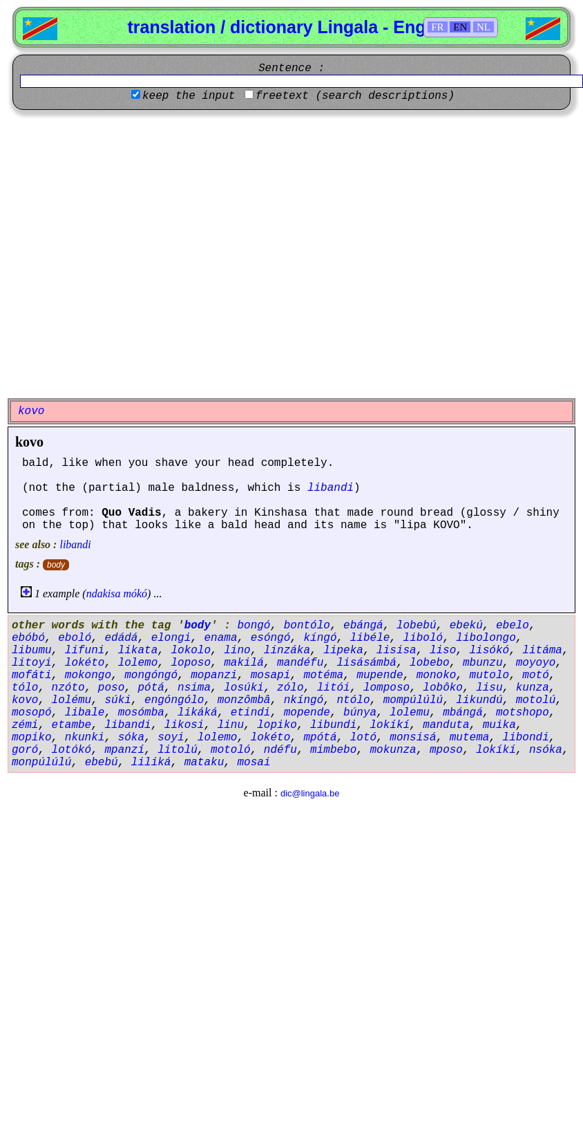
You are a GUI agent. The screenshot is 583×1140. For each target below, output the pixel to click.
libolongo (485, 638)
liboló (423, 638)
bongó (253, 625)
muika (499, 725)
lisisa (396, 650)
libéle (370, 638)
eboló (74, 638)
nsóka (545, 750)
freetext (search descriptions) (355, 96)
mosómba (141, 713)
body (56, 565)
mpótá (319, 737)
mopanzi (214, 675)
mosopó (32, 713)
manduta (446, 725)
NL (483, 26)
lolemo (138, 663)
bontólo (307, 625)
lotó (363, 737)
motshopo (522, 713)
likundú (479, 700)
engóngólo (174, 700)
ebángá (363, 625)
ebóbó (28, 638)
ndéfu (280, 750)
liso (443, 650)
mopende (307, 713)
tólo (25, 688)
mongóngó (151, 675)
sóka (131, 737)
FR (437, 26)
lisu (489, 688)
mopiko (32, 737)
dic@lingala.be (309, 793)
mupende (379, 675)
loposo (191, 663)
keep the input (188, 96)
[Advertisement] (133, 254)
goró (25, 750)
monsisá (413, 737)
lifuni (85, 650)
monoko (437, 675)
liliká (151, 762)
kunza (532, 688)
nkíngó (304, 700)
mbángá (463, 713)
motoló (231, 750)
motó (535, 675)
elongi (171, 638)
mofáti (32, 675)
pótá (150, 688)
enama (220, 638)
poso (111, 688)
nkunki (85, 737)
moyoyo (536, 663)
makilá (244, 663)
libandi (330, 488)
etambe (72, 725)
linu (231, 725)
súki (117, 700)
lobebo (430, 663)
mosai (253, 762)
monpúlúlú (41, 762)
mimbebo (333, 750)
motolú (536, 700)
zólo (290, 688)
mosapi (271, 675)
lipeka (343, 650)
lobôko (443, 688)
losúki (244, 688)
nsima (194, 688)
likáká (198, 713)
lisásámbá (366, 663)
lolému (72, 700)
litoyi (32, 663)
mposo (446, 750)
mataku (204, 762)
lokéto (85, 663)
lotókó (72, 750)
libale (85, 713)
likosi (184, 725)
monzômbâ (244, 700)
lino (237, 650)
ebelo (512, 625)
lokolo (191, 650)
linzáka (287, 650)
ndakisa (103, 593)
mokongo (88, 675)
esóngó (271, 638)
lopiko (277, 725)
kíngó (320, 638)
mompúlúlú (413, 700)
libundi (333, 725)
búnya (359, 713)
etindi (251, 713)
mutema (470, 737)
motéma (323, 675)
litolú (177, 750)
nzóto (68, 688)
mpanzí (124, 750)
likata (138, 650)
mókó (135, 593)
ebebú (101, 762)
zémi (25, 725)
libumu (32, 650)
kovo (29, 441)
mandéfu (300, 663)
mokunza (393, 750)
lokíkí (390, 725)
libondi (526, 737)
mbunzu (483, 663)
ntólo (353, 700)
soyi (170, 737)
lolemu (410, 713)
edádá (120, 638)
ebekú (466, 625)
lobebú (416, 625)
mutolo (490, 675)
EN (460, 26)
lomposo (386, 688)
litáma (542, 650)
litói (333, 688)
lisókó (490, 650)
